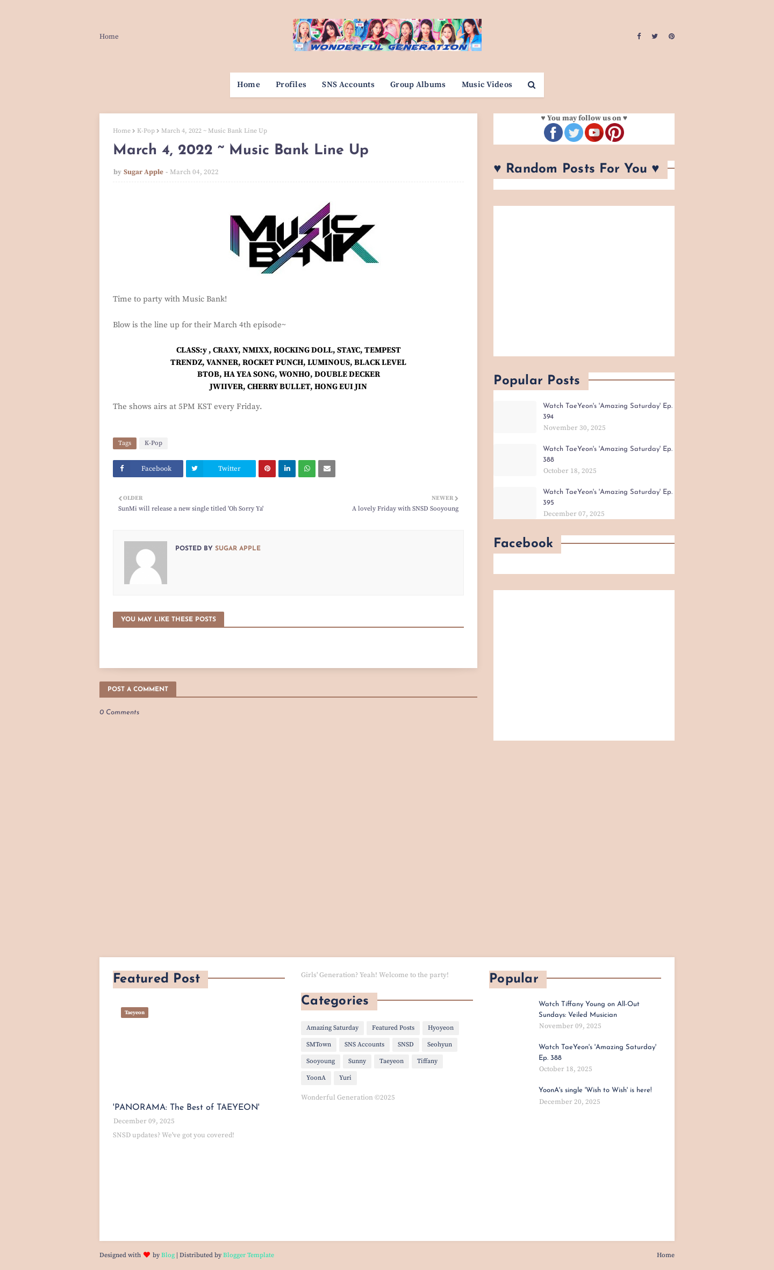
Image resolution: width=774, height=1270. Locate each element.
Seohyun (439, 1045)
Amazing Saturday (332, 1028)
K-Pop (146, 131)
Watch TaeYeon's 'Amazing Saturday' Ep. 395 (607, 497)
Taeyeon (391, 1061)
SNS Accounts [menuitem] (348, 85)
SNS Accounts (364, 1045)
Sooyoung (320, 1061)
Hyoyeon (441, 1028)
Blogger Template (248, 1255)
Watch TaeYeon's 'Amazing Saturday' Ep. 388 (607, 454)
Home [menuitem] (248, 85)
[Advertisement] (584, 281)
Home (109, 36)
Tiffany (427, 1061)
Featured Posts (393, 1028)
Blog (168, 1255)
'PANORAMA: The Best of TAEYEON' (186, 1107)
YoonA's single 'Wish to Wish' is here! (595, 1090)
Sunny (357, 1061)
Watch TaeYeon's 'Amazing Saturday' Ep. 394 (607, 411)
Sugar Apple (143, 172)
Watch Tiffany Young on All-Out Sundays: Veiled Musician (589, 1009)
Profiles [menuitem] (291, 85)
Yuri (345, 1078)
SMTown (318, 1045)
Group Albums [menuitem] (418, 85)
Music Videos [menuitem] (487, 85)
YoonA (316, 1078)
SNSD (406, 1045)
